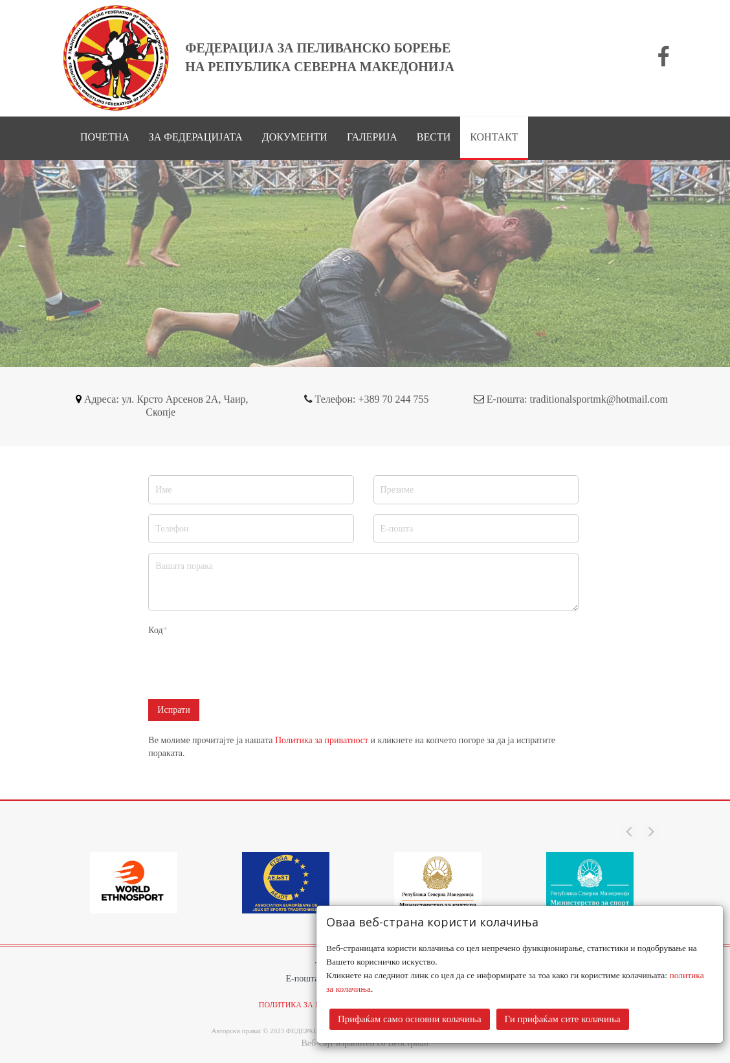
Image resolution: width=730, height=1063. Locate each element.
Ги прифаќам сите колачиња (563, 1019)
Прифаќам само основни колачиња (409, 1019)
